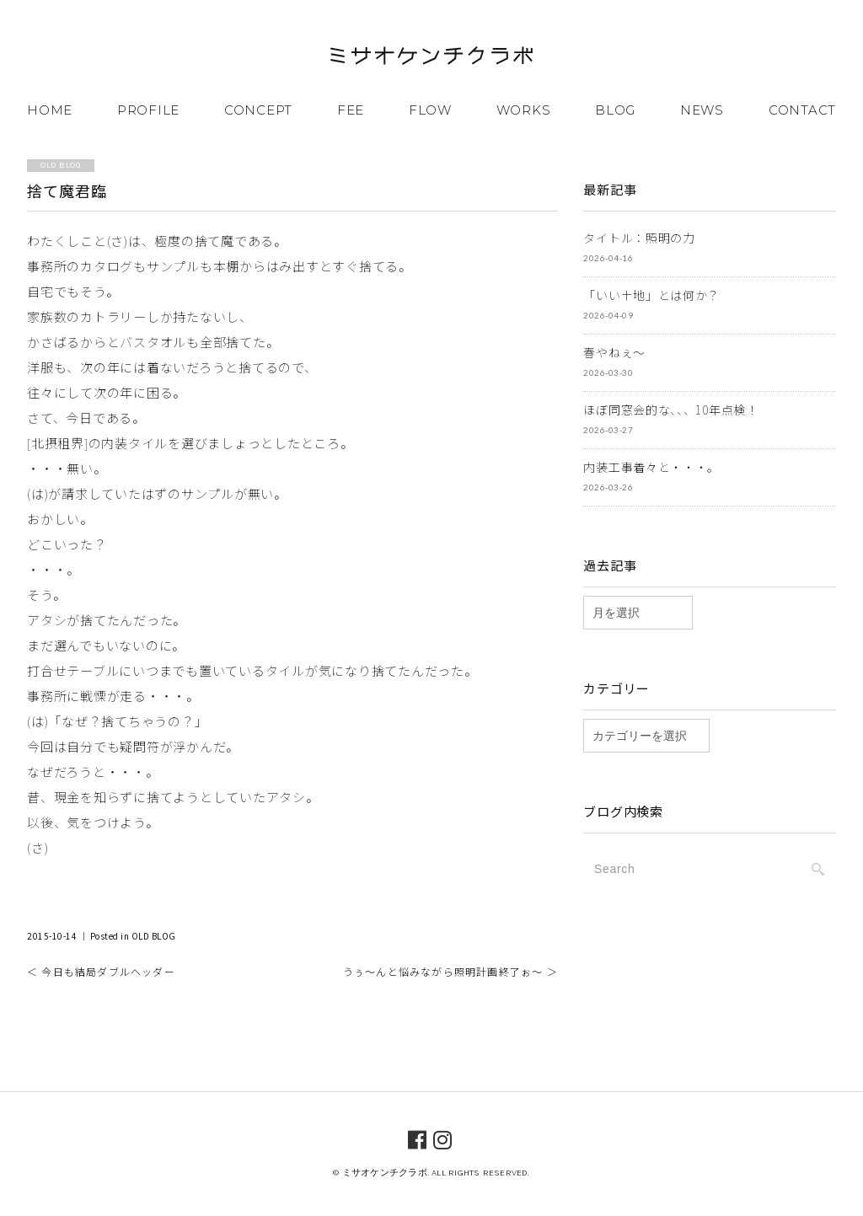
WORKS (523, 110)
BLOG (615, 110)
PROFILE (148, 110)
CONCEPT (258, 110)
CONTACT (802, 110)
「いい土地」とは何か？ (651, 295)
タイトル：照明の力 (638, 237)
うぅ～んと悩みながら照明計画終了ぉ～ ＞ (450, 971)
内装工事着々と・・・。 (651, 466)
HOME (49, 110)
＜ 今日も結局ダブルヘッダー (101, 971)
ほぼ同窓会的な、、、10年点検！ (670, 409)
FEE (350, 110)
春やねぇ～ (614, 352)
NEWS (702, 110)
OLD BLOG (153, 935)
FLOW (430, 110)
